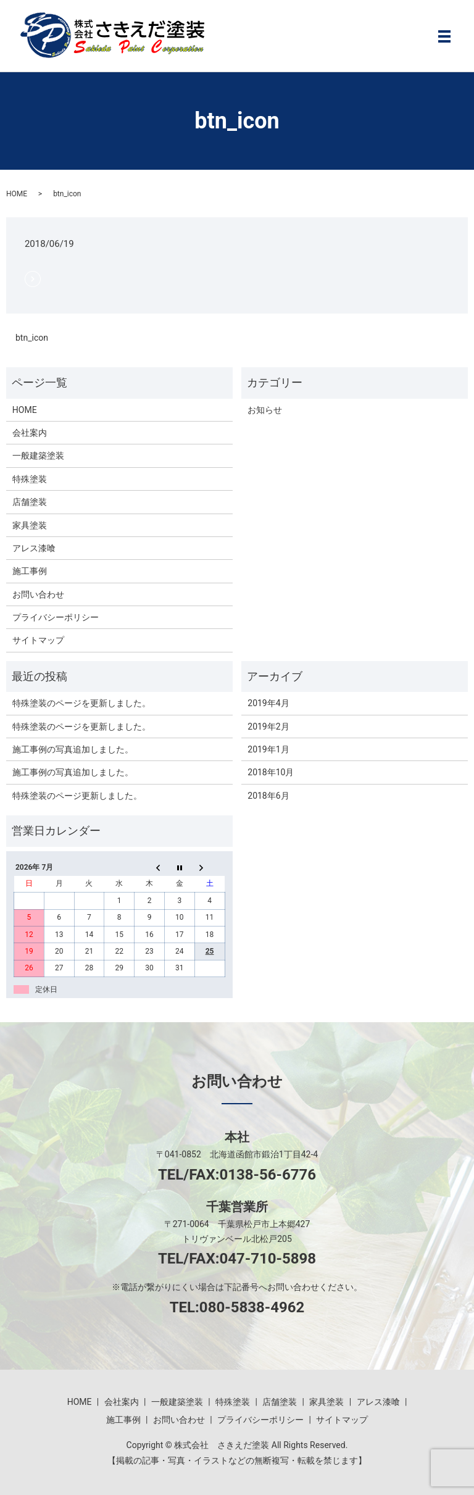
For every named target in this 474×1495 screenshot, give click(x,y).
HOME (16, 193)
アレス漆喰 (34, 548)
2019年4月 (268, 703)
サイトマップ (38, 640)
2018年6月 (268, 796)
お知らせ (264, 410)
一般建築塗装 (38, 455)
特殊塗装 (29, 479)
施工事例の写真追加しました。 (72, 749)
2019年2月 (268, 726)
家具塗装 (29, 525)
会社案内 (29, 433)
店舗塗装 (29, 502)
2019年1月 (268, 749)
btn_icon (31, 338)
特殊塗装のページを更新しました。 (81, 703)
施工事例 (29, 571)
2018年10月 (270, 772)
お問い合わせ (38, 594)
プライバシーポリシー (55, 617)
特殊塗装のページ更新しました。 (77, 796)
